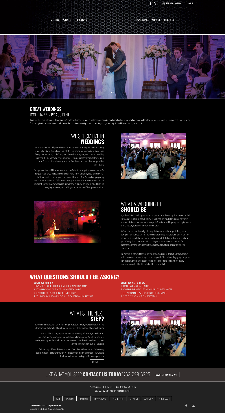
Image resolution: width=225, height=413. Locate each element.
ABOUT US (134, 398)
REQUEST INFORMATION (171, 3)
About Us (156, 20)
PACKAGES (84, 398)
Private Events (141, 20)
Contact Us (169, 20)
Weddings (54, 20)
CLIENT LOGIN (164, 398)
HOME (58, 398)
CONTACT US (97, 361)
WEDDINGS (70, 398)
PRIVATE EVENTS (118, 398)
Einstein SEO (60, 408)
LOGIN (190, 3)
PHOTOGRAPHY (100, 398)
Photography (81, 20)
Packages (67, 20)
